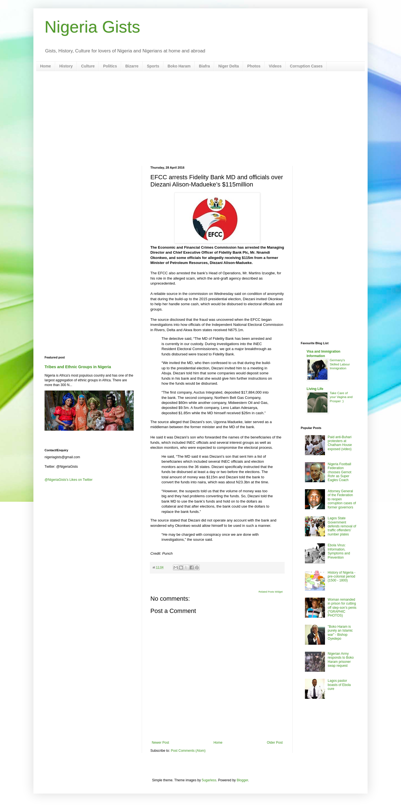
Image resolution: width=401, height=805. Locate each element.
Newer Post (160, 743)
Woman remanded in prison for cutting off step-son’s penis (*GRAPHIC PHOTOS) (342, 608)
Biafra (204, 66)
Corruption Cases (306, 66)
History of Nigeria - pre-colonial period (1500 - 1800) (341, 577)
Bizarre (131, 66)
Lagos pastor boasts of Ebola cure (339, 685)
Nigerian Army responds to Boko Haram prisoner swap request (341, 660)
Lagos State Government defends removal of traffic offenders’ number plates (342, 526)
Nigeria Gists (92, 27)
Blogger (242, 780)
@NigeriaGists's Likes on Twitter (68, 480)
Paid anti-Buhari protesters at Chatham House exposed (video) (340, 443)
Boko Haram (179, 66)
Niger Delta (228, 66)
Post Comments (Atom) (188, 751)
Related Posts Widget (270, 591)
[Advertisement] (200, 118)
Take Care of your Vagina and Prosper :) (341, 397)
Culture (88, 66)
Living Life (315, 389)
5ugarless (209, 780)
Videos (275, 66)
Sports (153, 66)
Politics (110, 66)
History (66, 66)
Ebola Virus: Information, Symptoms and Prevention (339, 551)
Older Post (275, 743)
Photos (253, 66)
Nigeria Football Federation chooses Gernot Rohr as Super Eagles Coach (339, 472)
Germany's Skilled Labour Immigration (340, 364)
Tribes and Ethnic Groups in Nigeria (78, 367)
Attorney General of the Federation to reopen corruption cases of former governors (342, 499)
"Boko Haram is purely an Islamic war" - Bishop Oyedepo (340, 633)
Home (45, 66)
